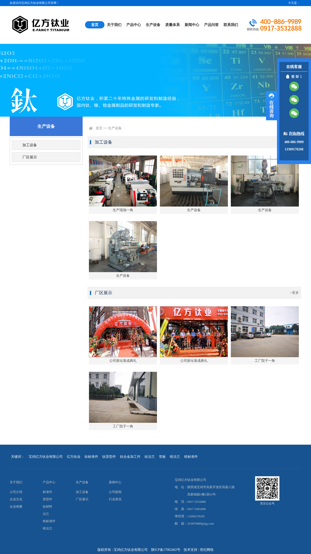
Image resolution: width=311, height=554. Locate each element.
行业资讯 (115, 499)
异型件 (47, 499)
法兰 (46, 514)
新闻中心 (192, 25)
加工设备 (29, 145)
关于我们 (114, 25)
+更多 (294, 292)
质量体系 (172, 25)
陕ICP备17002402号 (165, 550)
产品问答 (211, 25)
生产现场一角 (123, 210)
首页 (94, 25)
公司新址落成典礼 (123, 361)
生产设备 (153, 25)
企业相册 (16, 506)
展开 (271, 105)
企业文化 (16, 499)
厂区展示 (29, 157)
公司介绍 (16, 492)
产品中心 (133, 25)
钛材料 (47, 506)
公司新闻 (115, 492)
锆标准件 (49, 521)
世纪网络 (207, 550)
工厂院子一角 (265, 361)
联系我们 (231, 25)
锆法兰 (47, 528)
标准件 (47, 492)
